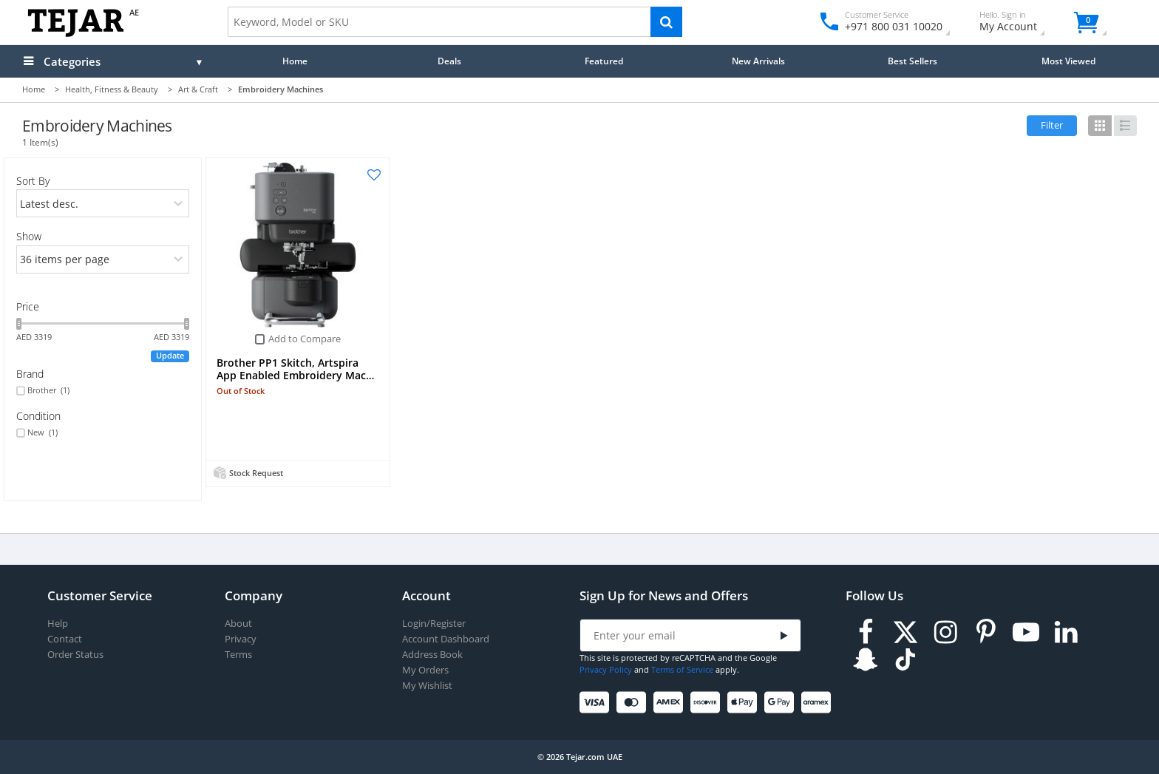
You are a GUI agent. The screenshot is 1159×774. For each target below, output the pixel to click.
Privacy (240, 639)
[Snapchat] (866, 659)
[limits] (103, 259)
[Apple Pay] (744, 703)
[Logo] (75, 33)
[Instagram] (945, 632)
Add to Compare (304, 338)
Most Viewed (1068, 61)
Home (294, 61)
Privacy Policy (606, 669)
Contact (64, 639)
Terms (238, 654)
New (42, 432)
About (238, 623)
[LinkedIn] (1066, 632)
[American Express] (670, 703)
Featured (604, 61)
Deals (449, 61)
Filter (1052, 125)
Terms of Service (682, 669)
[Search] (666, 22)
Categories (72, 61)
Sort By (33, 181)
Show (28, 236)
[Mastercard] (633, 703)
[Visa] (597, 703)
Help (57, 623)
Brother (48, 390)
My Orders (425, 670)
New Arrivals (758, 61)
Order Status (75, 654)
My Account (1021, 23)
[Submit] (784, 636)
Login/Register (434, 623)
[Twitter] (905, 632)
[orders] (103, 203)
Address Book (432, 654)
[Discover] (707, 703)
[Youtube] (1026, 632)
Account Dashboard (445, 639)
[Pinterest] (986, 632)
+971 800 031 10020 (888, 26)
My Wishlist (427, 685)
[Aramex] (818, 703)
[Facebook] (866, 632)
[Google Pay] (781, 703)
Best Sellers (912, 61)
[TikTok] (905, 659)
